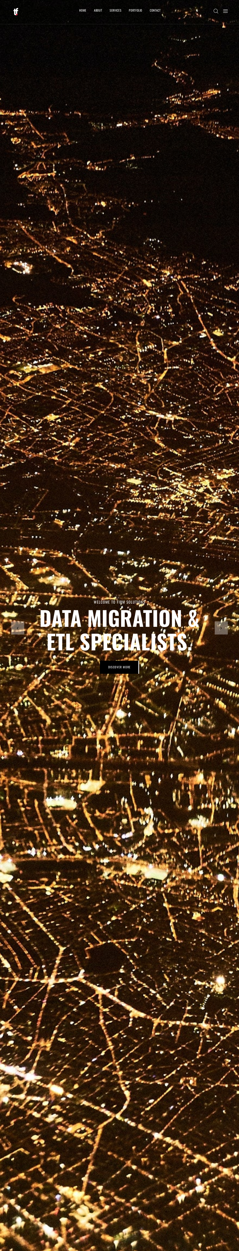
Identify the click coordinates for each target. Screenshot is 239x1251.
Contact (155, 10)
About (98, 10)
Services (115, 10)
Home (82, 10)
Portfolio (135, 10)
